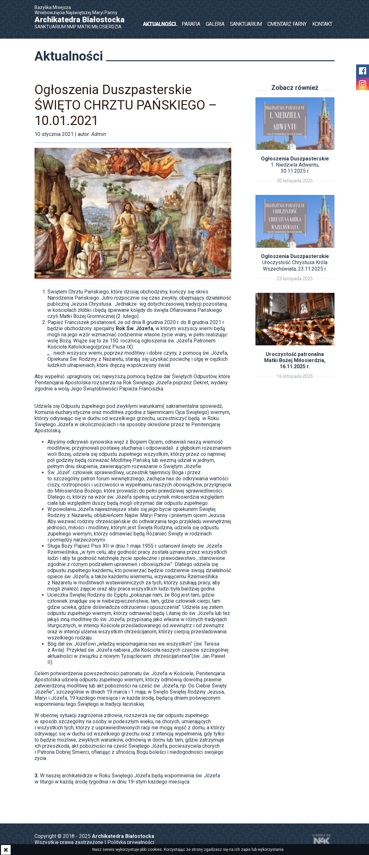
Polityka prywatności (130, 842)
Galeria (215, 24)
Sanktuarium (246, 24)
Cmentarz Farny (286, 24)
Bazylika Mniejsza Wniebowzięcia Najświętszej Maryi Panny (83, 17)
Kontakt (322, 24)
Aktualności (159, 24)
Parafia (191, 24)
